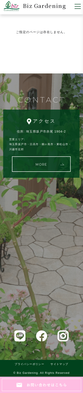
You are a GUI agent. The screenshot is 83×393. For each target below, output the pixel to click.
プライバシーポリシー (29, 364)
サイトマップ (59, 364)
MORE (41, 165)
